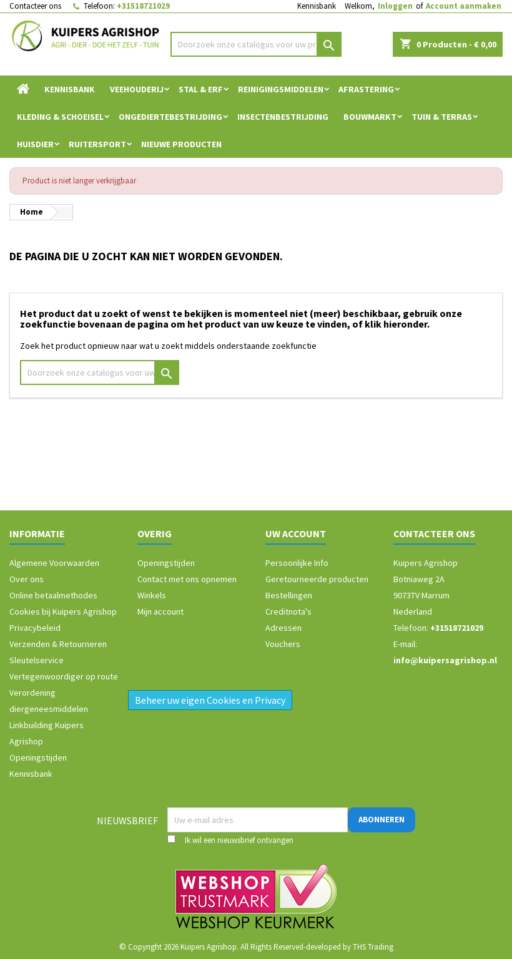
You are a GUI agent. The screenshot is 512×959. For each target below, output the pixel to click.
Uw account (295, 533)
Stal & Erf (201, 89)
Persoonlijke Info (296, 562)
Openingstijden (38, 757)
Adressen (283, 627)
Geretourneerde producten (316, 579)
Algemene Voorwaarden (54, 562)
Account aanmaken (463, 6)
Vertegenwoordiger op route (63, 676)
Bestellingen (288, 595)
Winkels (151, 595)
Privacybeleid (35, 627)
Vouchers (282, 644)
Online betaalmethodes (53, 595)
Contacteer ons (35, 6)
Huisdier (35, 144)
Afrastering (366, 89)
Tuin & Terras (441, 116)
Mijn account (160, 611)
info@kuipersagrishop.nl (445, 660)
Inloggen (395, 6)
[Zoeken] (255, 44)
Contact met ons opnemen (187, 579)
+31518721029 (143, 6)
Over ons (26, 579)
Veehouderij (137, 89)
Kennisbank (316, 6)
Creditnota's (288, 611)
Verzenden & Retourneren (58, 644)
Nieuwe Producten (181, 144)
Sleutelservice (36, 660)
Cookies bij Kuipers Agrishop (63, 611)
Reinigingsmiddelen (280, 89)
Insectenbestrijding (282, 116)
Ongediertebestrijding (170, 116)
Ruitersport (97, 144)
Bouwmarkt (369, 116)
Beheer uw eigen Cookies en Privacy (210, 700)
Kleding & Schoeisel (60, 116)
